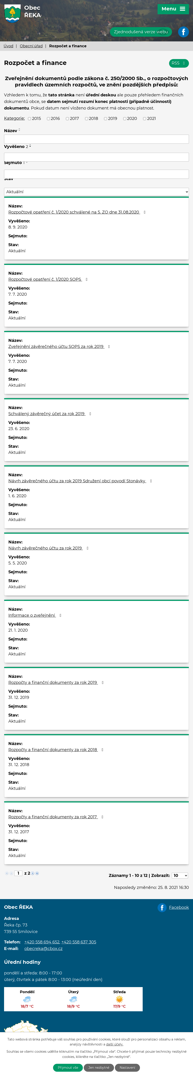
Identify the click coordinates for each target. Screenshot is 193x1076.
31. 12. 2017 (18, 831)
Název (10, 130)
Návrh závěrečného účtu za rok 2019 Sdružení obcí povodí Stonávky (80, 480)
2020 (132, 118)
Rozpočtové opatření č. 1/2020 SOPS (48, 279)
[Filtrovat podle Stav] (96, 192)
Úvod (8, 46)
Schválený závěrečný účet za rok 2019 (50, 413)
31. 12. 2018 (18, 764)
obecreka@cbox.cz (43, 948)
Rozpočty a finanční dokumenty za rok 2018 (56, 749)
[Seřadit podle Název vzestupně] (19, 129)
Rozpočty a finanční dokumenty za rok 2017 (56, 816)
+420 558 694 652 (41, 942)
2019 (112, 118)
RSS (179, 63)
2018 (93, 118)
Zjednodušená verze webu (141, 31)
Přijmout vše (68, 1068)
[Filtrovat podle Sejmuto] (96, 174)
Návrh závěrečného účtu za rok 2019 (49, 548)
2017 (74, 118)
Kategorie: (14, 118)
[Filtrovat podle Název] (96, 139)
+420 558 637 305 (78, 942)
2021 (151, 118)
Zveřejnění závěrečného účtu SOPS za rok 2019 (60, 346)
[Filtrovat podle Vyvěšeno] (96, 157)
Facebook (179, 907)
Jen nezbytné (98, 1068)
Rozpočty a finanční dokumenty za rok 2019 (56, 682)
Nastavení (127, 1068)
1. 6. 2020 (17, 495)
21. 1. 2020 (18, 630)
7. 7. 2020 (17, 294)
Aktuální (17, 250)
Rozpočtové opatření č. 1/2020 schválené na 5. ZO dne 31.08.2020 (77, 212)
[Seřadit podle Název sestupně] (19, 130)
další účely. (114, 1045)
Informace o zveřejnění (35, 615)
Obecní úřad (31, 46)
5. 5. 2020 (17, 563)
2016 (55, 118)
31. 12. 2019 (18, 697)
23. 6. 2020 (18, 428)
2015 (36, 118)
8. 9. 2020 (17, 227)
